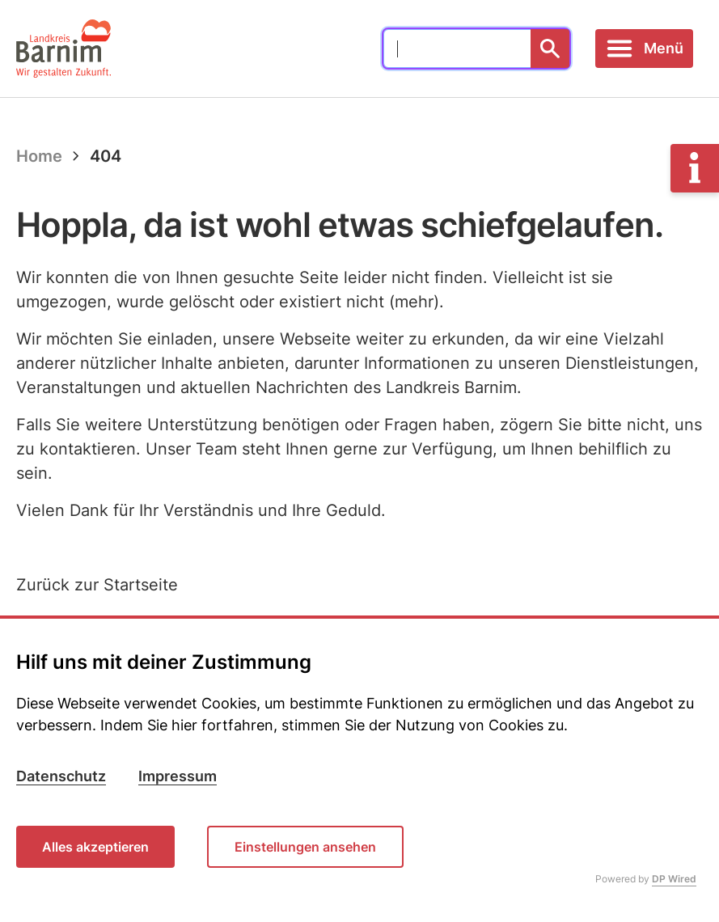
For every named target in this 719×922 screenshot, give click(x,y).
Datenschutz (61, 776)
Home (39, 156)
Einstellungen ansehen (305, 847)
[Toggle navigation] (644, 48)
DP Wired (674, 879)
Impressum (177, 776)
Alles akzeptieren (95, 847)
